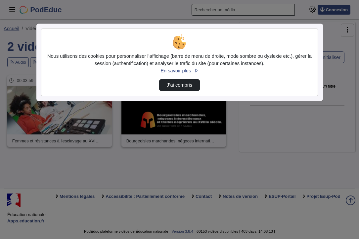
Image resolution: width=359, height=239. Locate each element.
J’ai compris (179, 85)
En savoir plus (179, 70)
